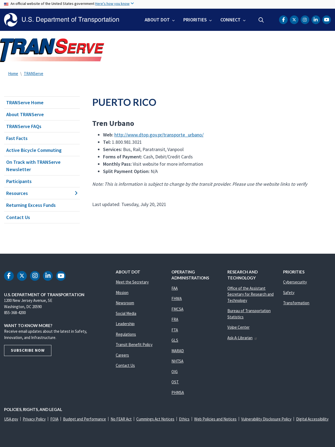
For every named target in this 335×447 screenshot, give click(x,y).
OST (175, 381)
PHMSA (177, 392)
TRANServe (33, 73)
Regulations (126, 334)
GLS (174, 340)
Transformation (296, 302)
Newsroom (125, 302)
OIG (174, 371)
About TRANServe (25, 114)
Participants (19, 181)
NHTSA (177, 361)
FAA (174, 288)
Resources (42, 193)
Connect (230, 20)
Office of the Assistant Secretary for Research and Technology (250, 294)
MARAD (177, 350)
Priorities (195, 20)
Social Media (126, 313)
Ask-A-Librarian (242, 337)
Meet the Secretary (132, 282)
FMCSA (177, 309)
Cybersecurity (295, 282)
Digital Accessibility (312, 419)
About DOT (157, 20)
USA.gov (11, 419)
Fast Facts (17, 138)
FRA (174, 319)
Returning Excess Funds (31, 205)
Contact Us (18, 217)
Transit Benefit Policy (134, 344)
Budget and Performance (84, 419)
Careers (122, 355)
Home (13, 73)
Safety (288, 292)
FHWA (176, 298)
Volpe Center (238, 327)
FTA (174, 329)
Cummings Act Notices (155, 419)
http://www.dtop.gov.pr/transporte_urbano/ (159, 135)
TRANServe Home (25, 102)
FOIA (54, 419)
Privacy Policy (34, 419)
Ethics (184, 419)
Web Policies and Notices (215, 419)
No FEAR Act (121, 419)
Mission (122, 292)
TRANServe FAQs (23, 126)
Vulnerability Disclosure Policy (266, 419)
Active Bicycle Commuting (34, 150)
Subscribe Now (28, 350)
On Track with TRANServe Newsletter (33, 165)
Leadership (125, 323)
